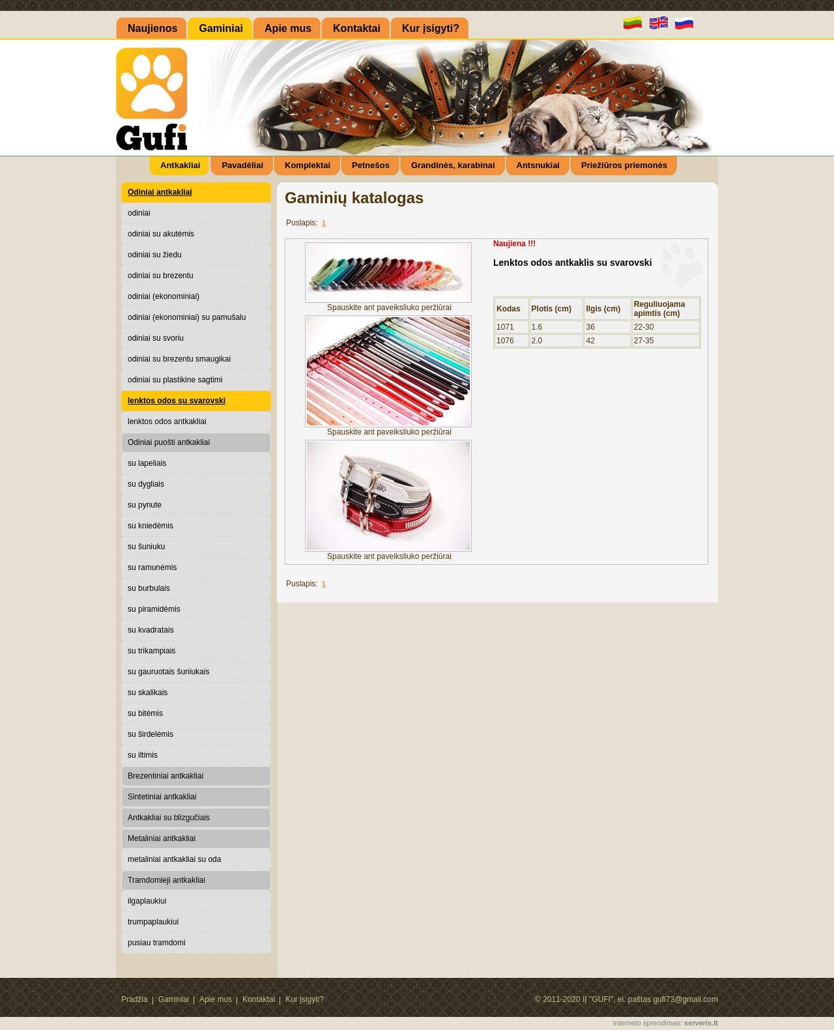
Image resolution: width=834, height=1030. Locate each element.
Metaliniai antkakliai (161, 838)
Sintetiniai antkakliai (162, 796)
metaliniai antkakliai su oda (174, 859)
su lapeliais (147, 463)
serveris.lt (701, 1023)
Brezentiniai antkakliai (165, 775)
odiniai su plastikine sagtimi (175, 379)
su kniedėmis (150, 525)
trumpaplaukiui (153, 921)
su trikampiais (151, 650)
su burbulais (149, 588)
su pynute (145, 504)
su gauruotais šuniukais (168, 671)
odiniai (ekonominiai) (163, 296)
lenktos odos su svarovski (176, 400)
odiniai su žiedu (155, 254)
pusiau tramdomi (157, 942)
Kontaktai (258, 999)
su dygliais (146, 484)
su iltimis (143, 755)
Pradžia (134, 999)
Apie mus (215, 999)
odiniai (139, 213)
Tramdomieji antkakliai (166, 880)
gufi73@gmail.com (685, 999)
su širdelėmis (150, 734)
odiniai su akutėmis (161, 233)
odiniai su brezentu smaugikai (179, 359)
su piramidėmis (154, 609)
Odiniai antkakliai (160, 192)
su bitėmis (145, 713)
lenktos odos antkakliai (167, 421)
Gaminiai (173, 999)
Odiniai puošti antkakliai (169, 442)
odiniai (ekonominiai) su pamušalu (187, 317)
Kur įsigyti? (304, 999)
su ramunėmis (152, 567)
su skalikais (147, 692)
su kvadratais (151, 630)
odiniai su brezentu (161, 275)
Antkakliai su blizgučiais (169, 817)
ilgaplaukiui (147, 901)
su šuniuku (146, 546)
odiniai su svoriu (156, 338)
